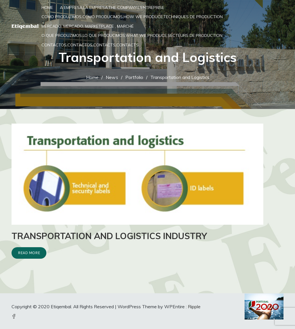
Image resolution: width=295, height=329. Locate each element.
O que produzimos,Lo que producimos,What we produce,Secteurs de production (131, 35)
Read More (29, 252)
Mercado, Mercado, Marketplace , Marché (87, 26)
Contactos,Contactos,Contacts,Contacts (90, 45)
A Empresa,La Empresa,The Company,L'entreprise (112, 7)
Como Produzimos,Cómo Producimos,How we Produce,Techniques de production (132, 16)
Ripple (194, 306)
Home (47, 7)
